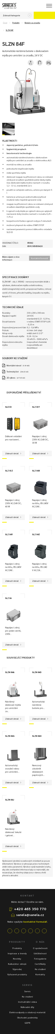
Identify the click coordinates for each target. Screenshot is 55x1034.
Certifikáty (40, 964)
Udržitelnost (40, 953)
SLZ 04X (36, 470)
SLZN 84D (36, 672)
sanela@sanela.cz (30, 915)
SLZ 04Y (9, 534)
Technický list (13, 371)
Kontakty (40, 974)
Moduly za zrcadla (32, 23)
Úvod (5, 23)
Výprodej (17, 969)
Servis (27, 991)
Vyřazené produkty (17, 974)
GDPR (27, 1022)
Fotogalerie (40, 958)
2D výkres (11, 377)
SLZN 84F (9, 30)
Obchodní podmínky (27, 1017)
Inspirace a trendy (17, 953)
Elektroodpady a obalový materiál (27, 1012)
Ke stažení (40, 969)
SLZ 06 (8, 598)
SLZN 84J (9, 799)
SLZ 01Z (9, 470)
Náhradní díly (27, 1007)
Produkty (16, 23)
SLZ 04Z (36, 534)
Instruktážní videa (27, 1001)
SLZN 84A (9, 672)
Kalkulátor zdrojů (17, 964)
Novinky (17, 958)
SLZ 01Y (36, 406)
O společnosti (40, 948)
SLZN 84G (10, 736)
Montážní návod (14, 365)
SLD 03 (8, 406)
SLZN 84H (37, 736)
